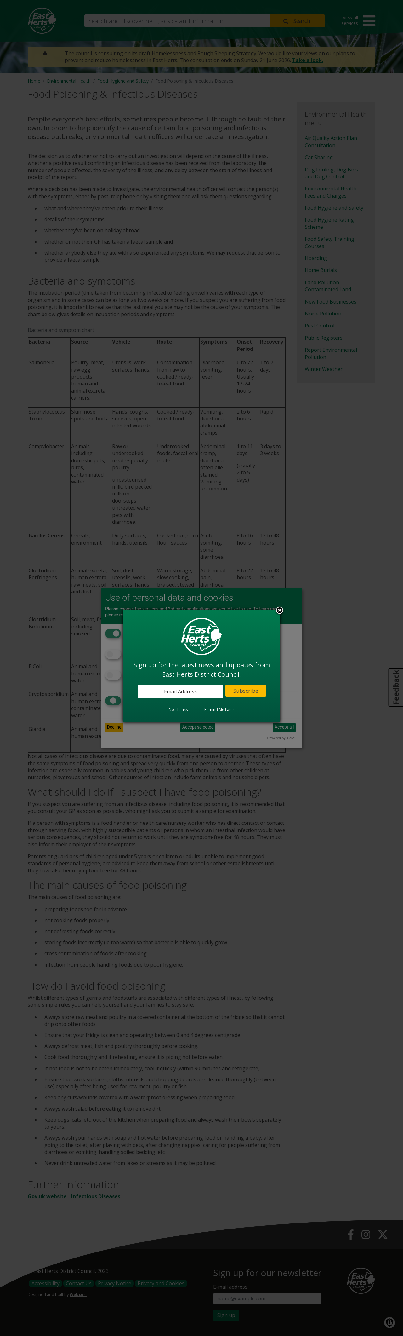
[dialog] (201, 666)
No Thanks (178, 709)
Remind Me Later (219, 709)
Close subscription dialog (279, 611)
